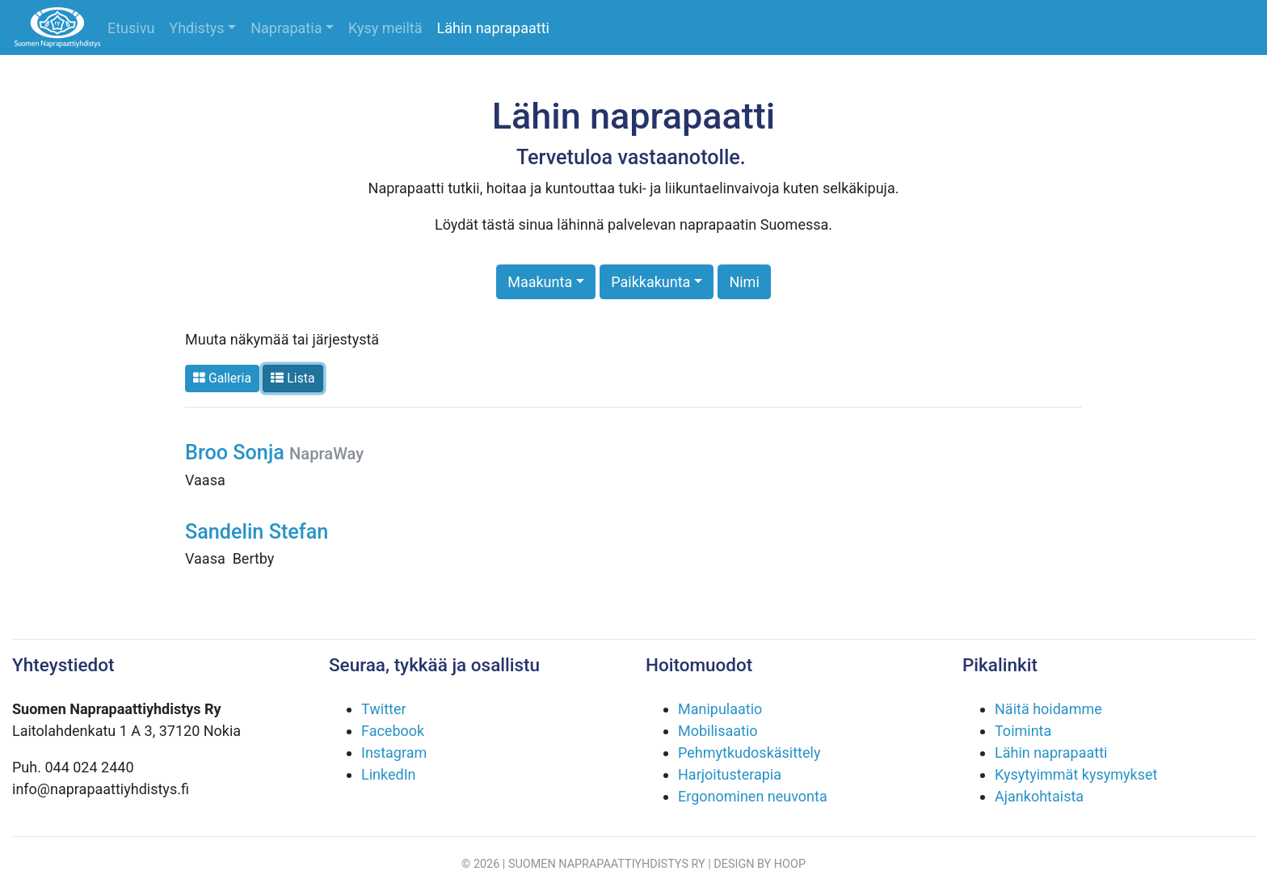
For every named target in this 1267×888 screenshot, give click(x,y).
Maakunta (539, 281)
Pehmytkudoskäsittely (749, 752)
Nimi (744, 281)
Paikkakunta (650, 281)
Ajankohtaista (1039, 796)
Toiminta (1023, 730)
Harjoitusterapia (729, 774)
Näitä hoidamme (1048, 708)
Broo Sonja (274, 452)
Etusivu (130, 27)
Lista (292, 378)
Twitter (383, 708)
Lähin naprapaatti (493, 27)
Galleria (222, 378)
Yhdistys (196, 27)
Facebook (392, 730)
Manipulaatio (720, 708)
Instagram (394, 752)
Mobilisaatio (718, 730)
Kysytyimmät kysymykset (1076, 774)
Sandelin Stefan (256, 531)
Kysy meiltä (385, 27)
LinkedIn (388, 774)
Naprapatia (286, 27)
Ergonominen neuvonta (752, 796)
